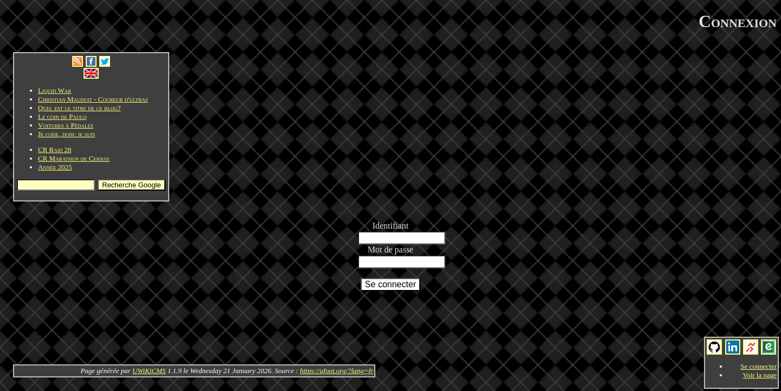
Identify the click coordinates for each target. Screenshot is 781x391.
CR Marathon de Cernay (74, 158)
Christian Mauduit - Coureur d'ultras (93, 99)
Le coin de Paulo (62, 116)
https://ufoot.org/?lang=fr (336, 371)
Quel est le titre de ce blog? (79, 108)
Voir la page (759, 375)
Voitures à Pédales (65, 125)
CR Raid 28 (55, 150)
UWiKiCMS (148, 371)
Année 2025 (55, 167)
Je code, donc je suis (66, 134)
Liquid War (54, 90)
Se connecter (758, 366)
